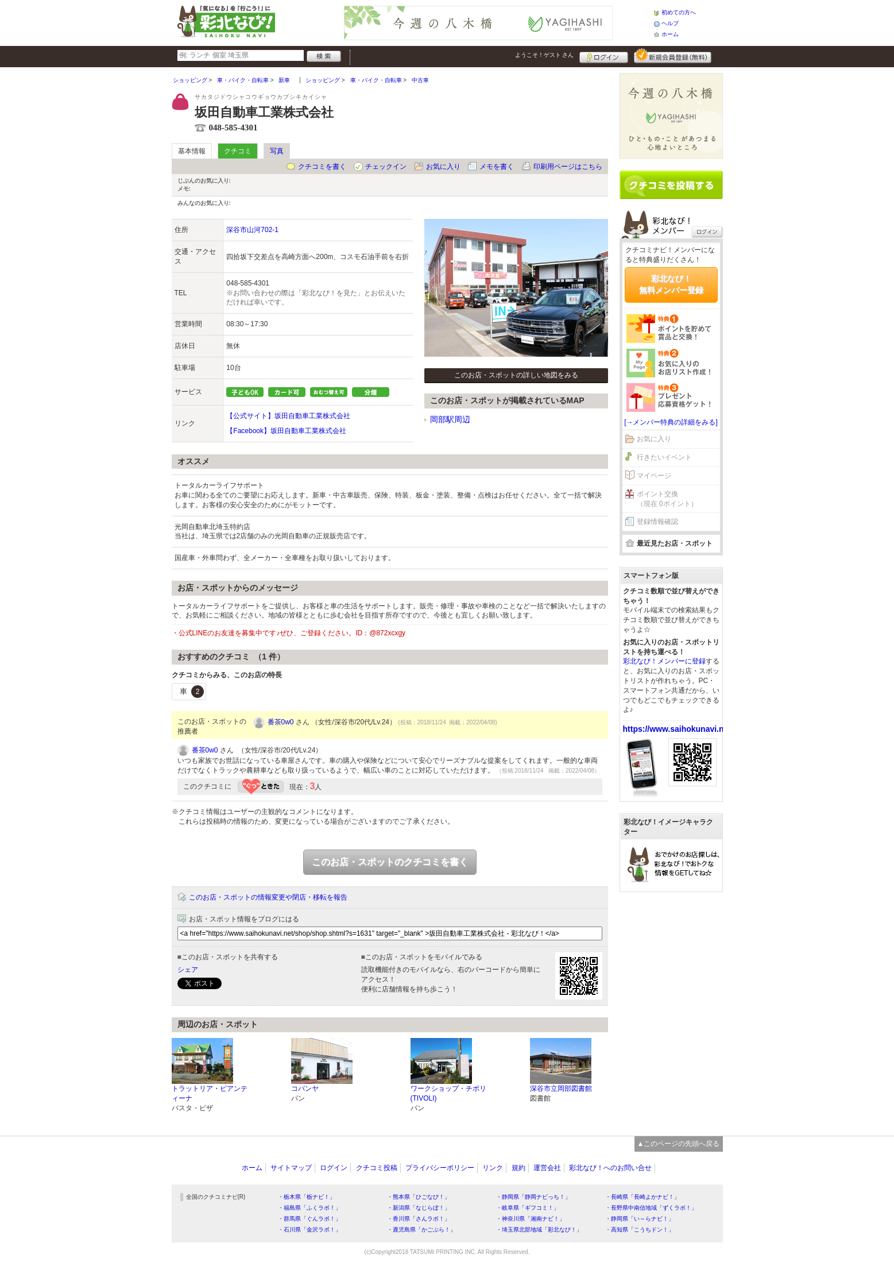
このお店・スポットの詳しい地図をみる (516, 375)
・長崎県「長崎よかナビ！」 (642, 1197)
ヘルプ (670, 23)
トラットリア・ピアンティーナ (209, 1093)
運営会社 (547, 1168)
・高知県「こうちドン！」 (639, 1229)
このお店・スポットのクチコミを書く (390, 862)
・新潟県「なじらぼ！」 (418, 1208)
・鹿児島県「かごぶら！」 (421, 1229)
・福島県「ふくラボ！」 (309, 1208)
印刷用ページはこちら (567, 167)
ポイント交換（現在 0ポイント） (667, 499)
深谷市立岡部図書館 (561, 1089)
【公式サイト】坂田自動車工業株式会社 (288, 416)
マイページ (654, 476)
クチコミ (237, 151)
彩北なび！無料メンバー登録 (671, 284)
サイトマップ (291, 1168)
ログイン (603, 55)
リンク (492, 1168)
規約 (518, 1168)
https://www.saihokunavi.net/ (678, 729)
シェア (187, 970)
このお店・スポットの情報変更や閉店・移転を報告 (268, 897)
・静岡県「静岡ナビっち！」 (533, 1197)
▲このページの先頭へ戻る (678, 1144)
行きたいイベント (664, 457)
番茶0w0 (281, 722)
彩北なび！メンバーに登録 (664, 661)
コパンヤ (305, 1089)
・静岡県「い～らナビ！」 (639, 1218)
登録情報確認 (657, 522)
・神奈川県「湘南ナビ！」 (530, 1218)
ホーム (670, 34)
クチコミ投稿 (376, 1168)
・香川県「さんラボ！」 (418, 1218)
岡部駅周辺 (450, 419)
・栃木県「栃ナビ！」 (306, 1197)
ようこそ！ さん (544, 55)
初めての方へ (678, 12)
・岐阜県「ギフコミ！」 (527, 1208)
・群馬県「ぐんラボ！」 (309, 1218)
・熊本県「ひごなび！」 (418, 1197)
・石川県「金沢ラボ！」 (309, 1229)
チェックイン (386, 167)
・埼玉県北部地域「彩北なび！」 (539, 1229)
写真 (277, 151)
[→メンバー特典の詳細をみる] (671, 422)
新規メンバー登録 (672, 55)
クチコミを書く (322, 167)
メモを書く (496, 167)
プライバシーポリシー (439, 1168)
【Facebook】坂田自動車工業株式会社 (286, 431)
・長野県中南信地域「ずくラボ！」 (651, 1208)
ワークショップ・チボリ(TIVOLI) (448, 1093)
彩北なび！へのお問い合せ (610, 1168)
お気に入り (443, 167)
